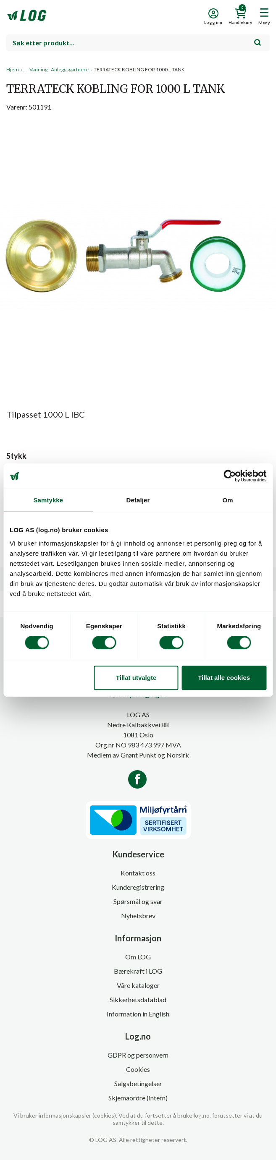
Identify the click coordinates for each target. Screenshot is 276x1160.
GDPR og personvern (138, 1055)
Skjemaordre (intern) (138, 1098)
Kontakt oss (138, 873)
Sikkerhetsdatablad (138, 999)
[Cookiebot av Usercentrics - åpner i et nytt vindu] (229, 476)
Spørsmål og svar (138, 901)
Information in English (138, 1014)
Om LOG (138, 957)
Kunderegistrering (138, 887)
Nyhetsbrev (138, 916)
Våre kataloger (138, 985)
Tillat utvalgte (136, 677)
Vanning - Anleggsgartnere (59, 69)
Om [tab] (228, 500)
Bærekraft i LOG (138, 971)
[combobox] (138, 42)
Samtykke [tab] (48, 500)
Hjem (12, 69)
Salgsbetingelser (138, 1083)
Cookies (138, 1069)
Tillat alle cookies (224, 677)
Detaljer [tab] (138, 500)
